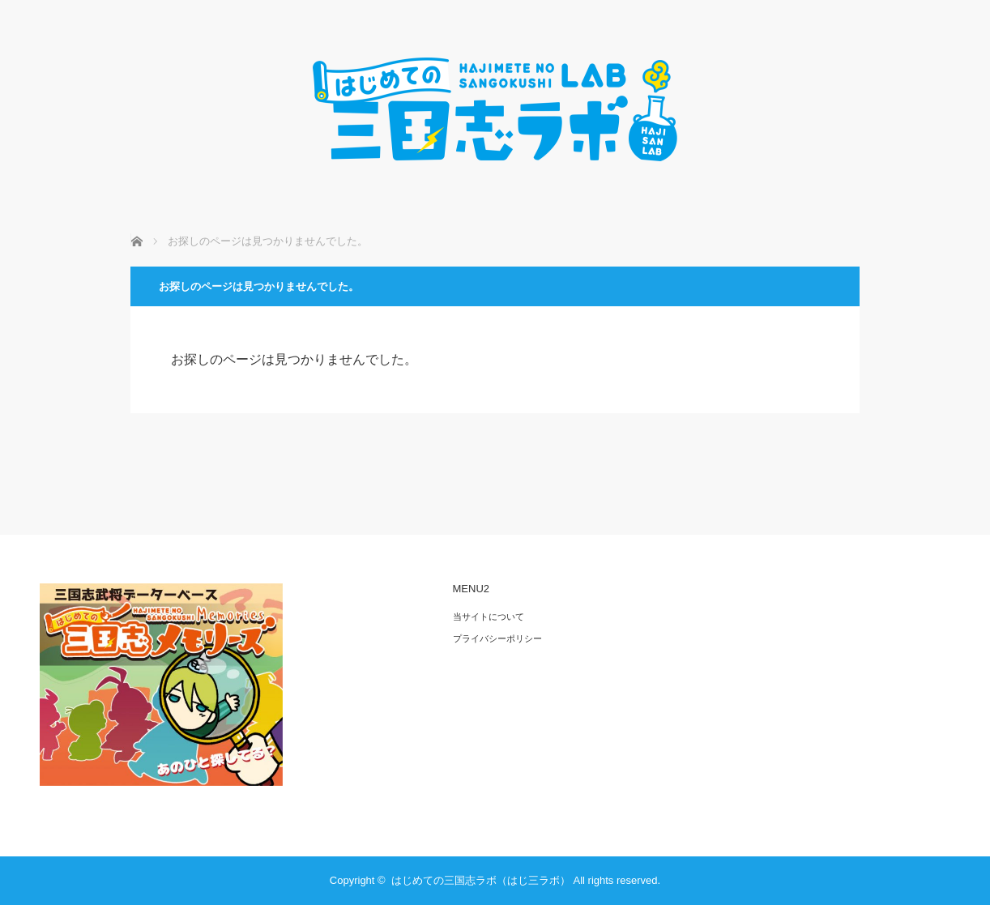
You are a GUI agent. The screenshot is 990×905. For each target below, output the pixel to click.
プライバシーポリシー (497, 638)
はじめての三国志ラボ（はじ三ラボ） (480, 880)
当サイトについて (488, 616)
